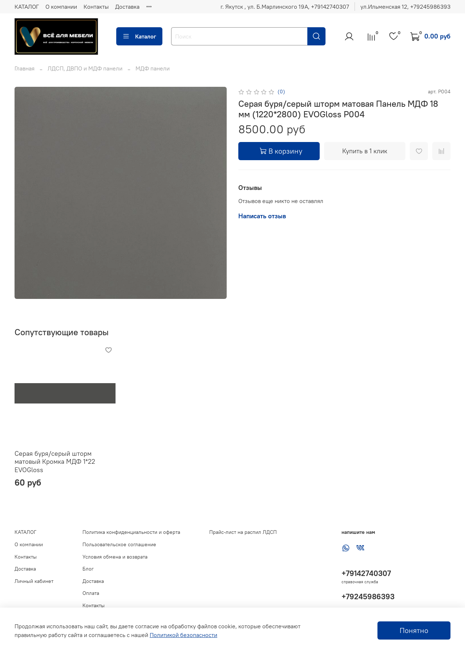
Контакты (96, 6)
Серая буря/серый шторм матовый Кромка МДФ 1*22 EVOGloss (55, 461)
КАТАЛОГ (27, 6)
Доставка (127, 6)
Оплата (90, 593)
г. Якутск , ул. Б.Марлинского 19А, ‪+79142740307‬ (285, 6)
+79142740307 (366, 573)
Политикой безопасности (183, 634)
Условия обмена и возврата (114, 556)
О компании (61, 6)
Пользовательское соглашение (119, 544)
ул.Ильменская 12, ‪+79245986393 (405, 6)
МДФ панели (153, 68)
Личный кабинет (34, 581)
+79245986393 (368, 596)
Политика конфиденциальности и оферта (131, 532)
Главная (25, 68)
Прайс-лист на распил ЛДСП (243, 532)
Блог (88, 568)
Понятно (414, 630)
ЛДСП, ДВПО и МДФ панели (85, 68)
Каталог (139, 36)
